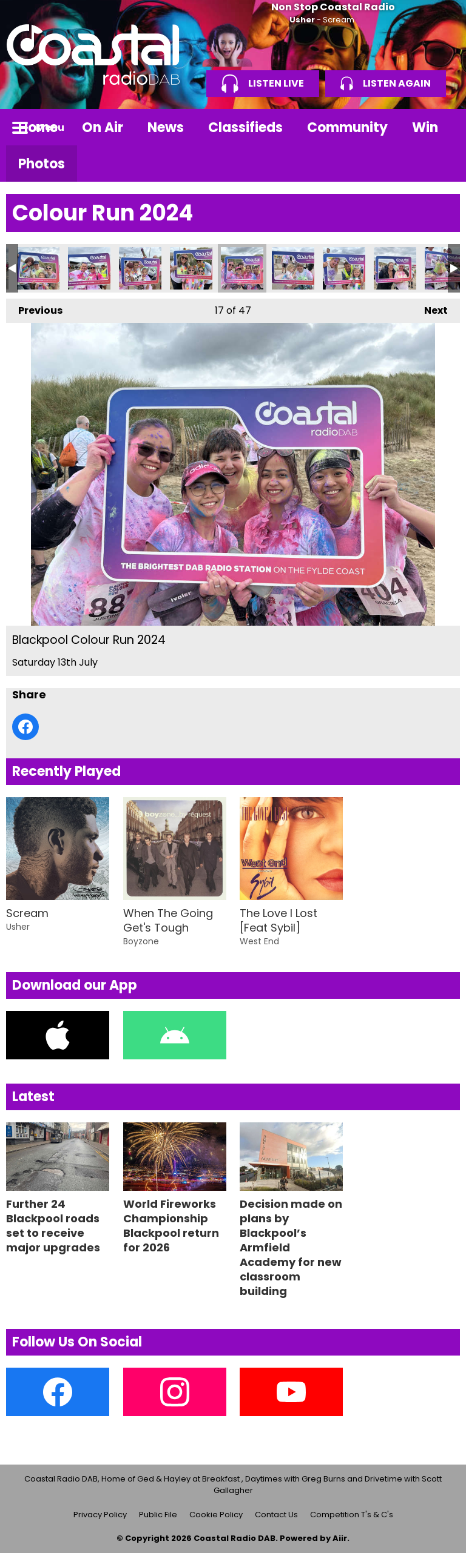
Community (347, 127)
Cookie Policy (216, 1514)
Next (430, 308)
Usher (302, 19)
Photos (41, 163)
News (165, 127)
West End (259, 941)
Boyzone (141, 941)
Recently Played (66, 771)
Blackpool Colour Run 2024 (38, 268)
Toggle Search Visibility (442, 127)
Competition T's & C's (351, 1514)
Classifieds (245, 127)
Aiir (340, 1538)
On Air (102, 127)
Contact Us (276, 1514)
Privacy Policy (100, 1514)
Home (38, 127)
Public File (158, 1514)
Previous (34, 308)
